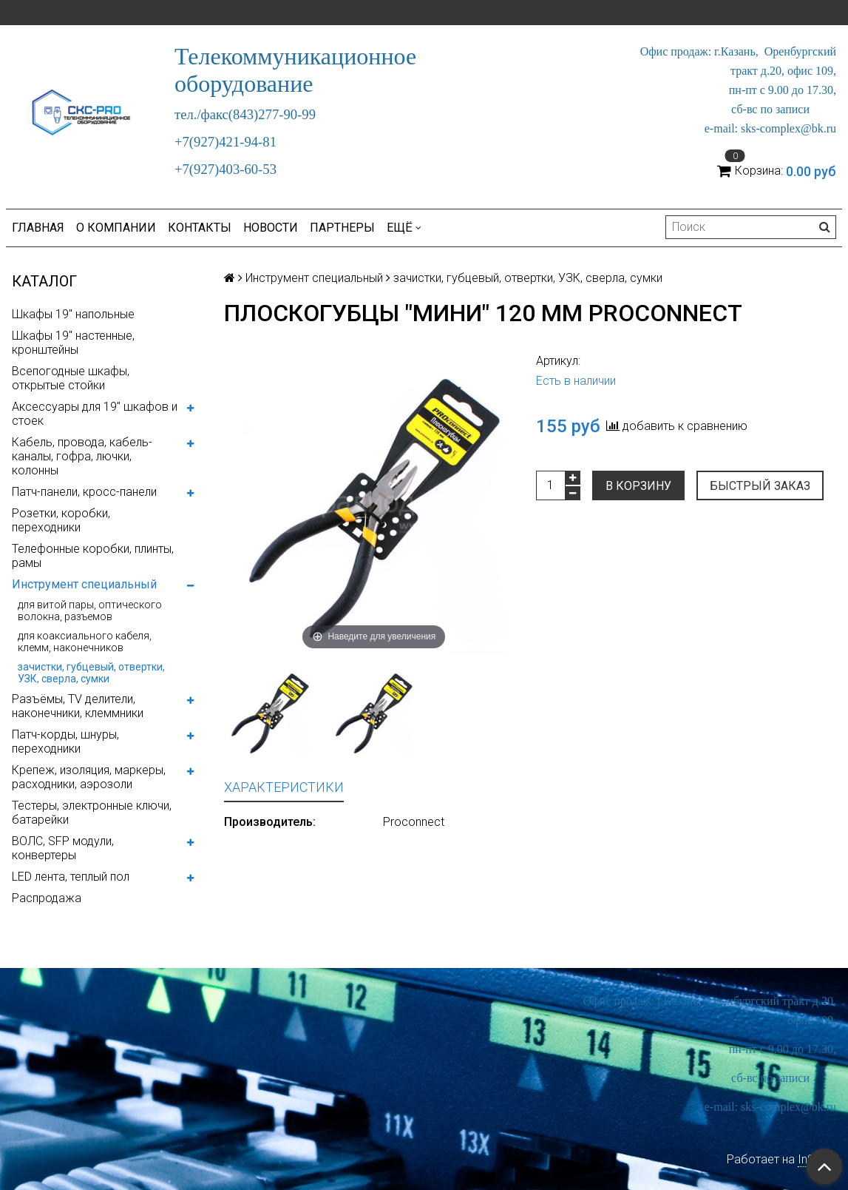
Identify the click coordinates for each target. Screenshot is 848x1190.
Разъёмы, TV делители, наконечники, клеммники (77, 706)
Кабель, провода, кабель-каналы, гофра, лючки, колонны (82, 456)
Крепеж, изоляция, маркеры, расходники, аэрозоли (89, 777)
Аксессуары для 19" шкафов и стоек (94, 414)
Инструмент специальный (84, 584)
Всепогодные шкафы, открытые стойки (70, 378)
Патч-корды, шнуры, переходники (65, 741)
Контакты (199, 228)
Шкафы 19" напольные (73, 314)
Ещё (404, 228)
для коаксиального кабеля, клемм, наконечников (85, 641)
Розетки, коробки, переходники (61, 520)
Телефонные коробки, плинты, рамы (93, 556)
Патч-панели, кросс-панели (84, 492)
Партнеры (342, 228)
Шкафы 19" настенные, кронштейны (73, 343)
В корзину (638, 486)
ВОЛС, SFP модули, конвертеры (63, 848)
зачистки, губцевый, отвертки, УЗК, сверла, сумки (91, 673)
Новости (270, 228)
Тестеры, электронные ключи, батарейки (92, 813)
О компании (116, 228)
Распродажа (46, 898)
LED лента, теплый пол (70, 877)
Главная (38, 228)
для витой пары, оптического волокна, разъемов (90, 610)
